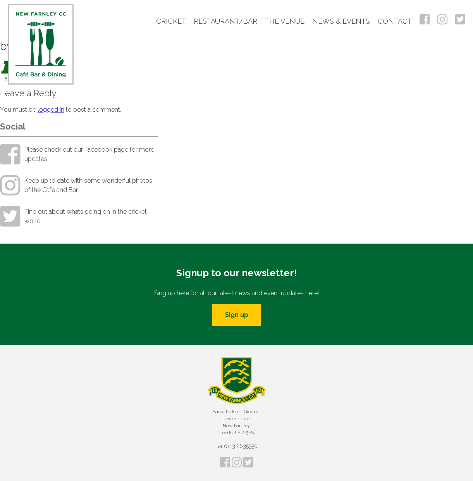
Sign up (236, 314)
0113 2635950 (241, 446)
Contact (395, 21)
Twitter (460, 19)
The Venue (284, 21)
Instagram (442, 19)
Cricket (171, 21)
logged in (51, 109)
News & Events (341, 21)
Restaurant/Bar (225, 21)
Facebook (425, 19)
